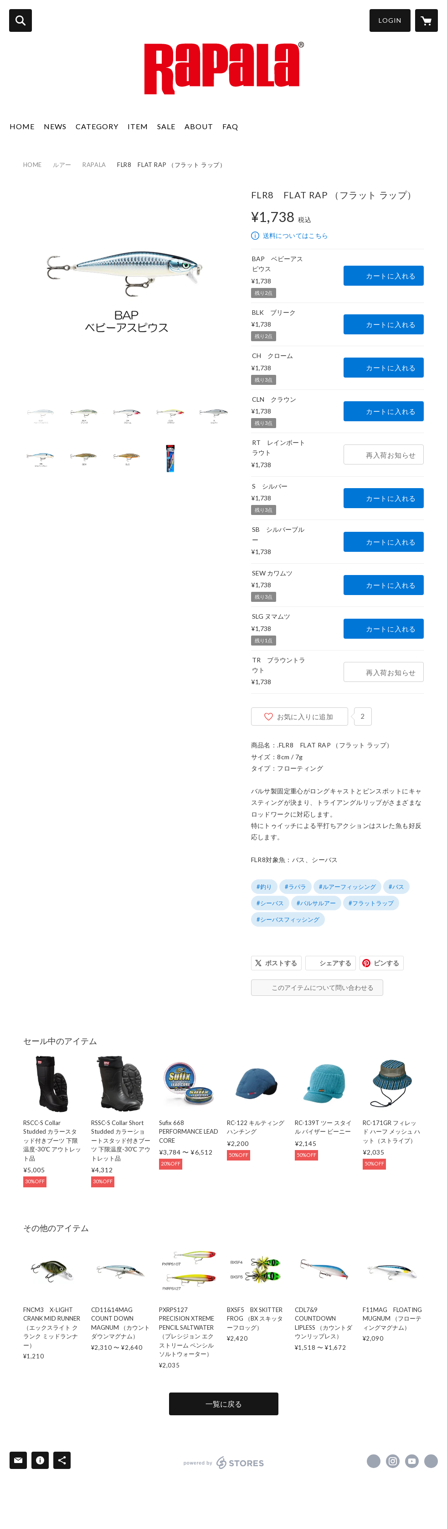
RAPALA (94, 164)
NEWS (55, 126)
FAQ (230, 126)
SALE (166, 126)
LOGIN (390, 20)
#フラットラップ (371, 903)
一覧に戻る (224, 1403)
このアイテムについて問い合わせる (323, 987)
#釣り (264, 886)
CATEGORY (97, 126)
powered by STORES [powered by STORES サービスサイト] (224, 1462)
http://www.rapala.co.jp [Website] (431, 1461)
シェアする (335, 963)
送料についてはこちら (296, 235)
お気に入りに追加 (305, 716)
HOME (22, 126)
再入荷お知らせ (391, 455)
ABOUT (199, 126)
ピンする (386, 963)
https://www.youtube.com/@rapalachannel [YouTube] (412, 1461)
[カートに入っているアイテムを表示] (426, 20)
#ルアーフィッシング (347, 886)
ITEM (138, 126)
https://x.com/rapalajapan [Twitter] (373, 1461)
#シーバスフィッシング (288, 919)
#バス (396, 886)
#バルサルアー (316, 903)
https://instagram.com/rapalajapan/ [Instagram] (393, 1461)
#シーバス (270, 903)
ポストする (281, 963)
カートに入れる (391, 276)
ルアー (62, 164)
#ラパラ (295, 886)
